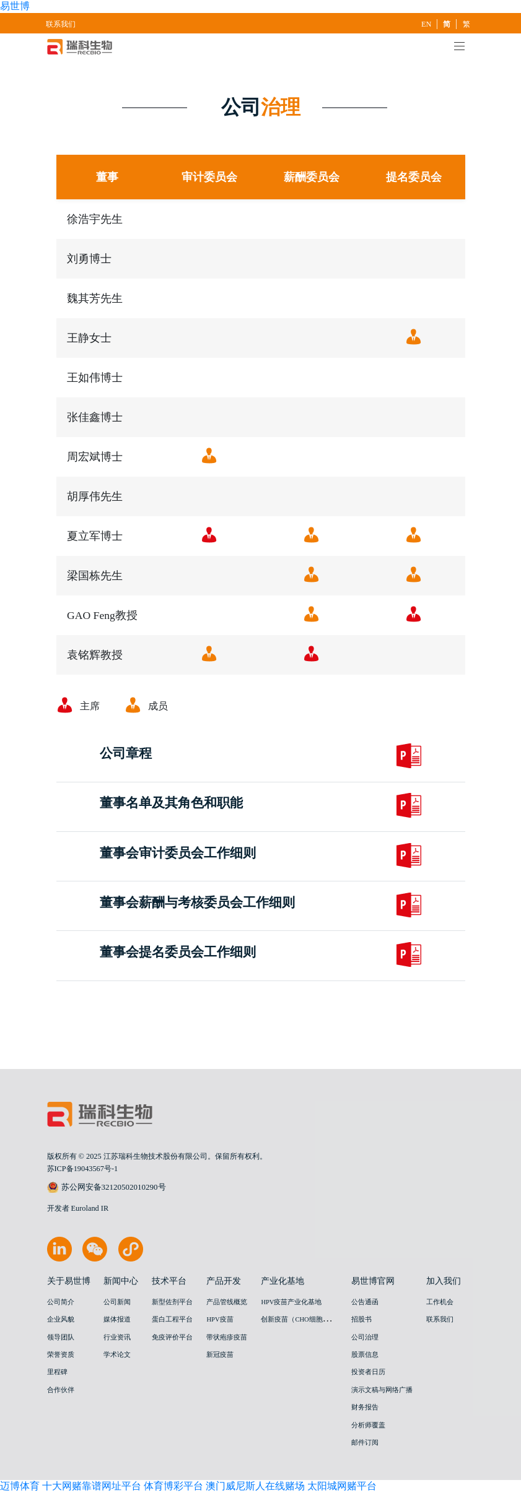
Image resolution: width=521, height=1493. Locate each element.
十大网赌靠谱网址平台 (91, 1486)
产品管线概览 (226, 1302)
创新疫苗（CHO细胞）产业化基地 (312, 1319)
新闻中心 (120, 1281)
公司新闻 (117, 1302)
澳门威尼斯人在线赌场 (255, 1486)
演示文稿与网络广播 (382, 1390)
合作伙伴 (60, 1390)
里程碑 (57, 1372)
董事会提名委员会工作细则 (178, 952)
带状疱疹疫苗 (226, 1337)
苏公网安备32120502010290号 (106, 1187)
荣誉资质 (60, 1354)
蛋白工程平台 (172, 1319)
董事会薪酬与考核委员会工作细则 (197, 903)
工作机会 (439, 1302)
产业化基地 (282, 1281)
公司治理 (365, 1337)
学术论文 (117, 1354)
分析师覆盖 (368, 1425)
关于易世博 (68, 1281)
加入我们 (443, 1281)
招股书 (361, 1319)
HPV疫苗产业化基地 (291, 1302)
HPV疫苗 (219, 1319)
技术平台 (169, 1281)
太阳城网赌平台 (342, 1486)
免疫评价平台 (172, 1337)
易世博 (15, 6)
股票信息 (365, 1354)
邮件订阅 (365, 1442)
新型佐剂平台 (172, 1302)
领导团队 (60, 1337)
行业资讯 (117, 1337)
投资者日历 (368, 1372)
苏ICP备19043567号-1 (82, 1168)
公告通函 (365, 1302)
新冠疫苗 (220, 1354)
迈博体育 (20, 1486)
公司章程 (126, 753)
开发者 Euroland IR (78, 1208)
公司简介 (60, 1302)
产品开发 (223, 1281)
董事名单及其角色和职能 (171, 804)
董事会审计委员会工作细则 (178, 853)
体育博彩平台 (173, 1486)
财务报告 (365, 1407)
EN (427, 24)
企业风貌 (60, 1319)
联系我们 (61, 24)
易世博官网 (373, 1281)
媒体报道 (117, 1319)
